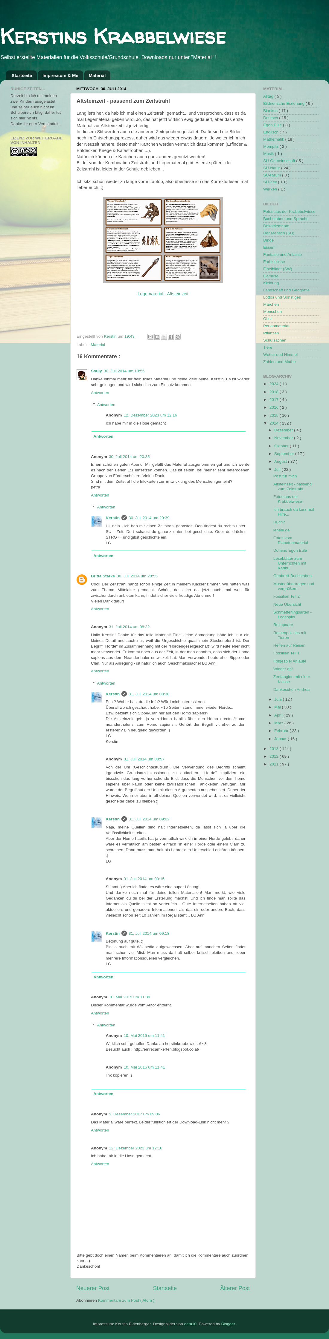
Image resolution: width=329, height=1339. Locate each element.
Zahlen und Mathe (279, 361)
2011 (274, 764)
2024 (274, 384)
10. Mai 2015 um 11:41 (144, 1035)
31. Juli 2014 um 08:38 (149, 694)
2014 (274, 423)
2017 (274, 399)
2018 (274, 392)
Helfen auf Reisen (289, 645)
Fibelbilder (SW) (277, 269)
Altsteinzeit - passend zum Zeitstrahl (292, 486)
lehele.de (281, 530)
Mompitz (271, 146)
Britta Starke (103, 576)
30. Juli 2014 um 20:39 (149, 518)
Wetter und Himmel (280, 354)
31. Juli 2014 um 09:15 (144, 879)
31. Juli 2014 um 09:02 (149, 819)
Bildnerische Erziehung (284, 103)
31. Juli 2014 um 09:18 (149, 933)
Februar (282, 730)
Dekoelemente (276, 226)
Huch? (279, 522)
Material (97, 75)
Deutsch (271, 118)
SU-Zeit (270, 182)
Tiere (267, 347)
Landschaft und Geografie (286, 290)
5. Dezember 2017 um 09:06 (134, 1114)
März (279, 723)
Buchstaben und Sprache (286, 218)
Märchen (271, 304)
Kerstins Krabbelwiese (113, 36)
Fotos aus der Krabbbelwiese (289, 211)
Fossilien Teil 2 (286, 596)
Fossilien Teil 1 (286, 653)
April (279, 715)
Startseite (22, 75)
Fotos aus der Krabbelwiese (287, 499)
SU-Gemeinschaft (279, 161)
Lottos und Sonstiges (282, 297)
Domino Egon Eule (290, 550)
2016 (274, 407)
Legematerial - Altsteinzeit (163, 293)
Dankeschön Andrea (291, 689)
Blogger (228, 1324)
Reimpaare (283, 624)
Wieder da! (283, 669)
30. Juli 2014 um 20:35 (129, 456)
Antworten (100, 393)
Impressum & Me (60, 75)
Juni (278, 699)
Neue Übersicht (287, 604)
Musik (269, 153)
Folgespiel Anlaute (289, 661)
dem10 (190, 1324)
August (281, 461)
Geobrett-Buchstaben (292, 576)
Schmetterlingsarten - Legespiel (292, 614)
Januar (281, 739)
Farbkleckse (274, 261)
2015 (274, 415)
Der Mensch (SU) (278, 233)
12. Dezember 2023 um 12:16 (150, 415)
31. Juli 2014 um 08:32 (129, 627)
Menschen (272, 311)
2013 (274, 748)
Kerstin (111, 336)
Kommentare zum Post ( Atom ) (126, 1300)
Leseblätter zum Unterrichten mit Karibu (289, 563)
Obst (267, 318)
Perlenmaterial (276, 326)
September (284, 453)
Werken (270, 189)
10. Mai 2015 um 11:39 (129, 997)
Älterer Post (235, 1288)
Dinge (268, 240)
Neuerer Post (92, 1288)
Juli (277, 469)
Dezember (284, 430)
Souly (96, 371)
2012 (274, 756)
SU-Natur (272, 168)
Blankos (271, 110)
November (284, 438)
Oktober (282, 446)
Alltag (269, 96)
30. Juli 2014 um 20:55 (137, 576)
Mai (278, 707)
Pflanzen (271, 333)
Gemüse (270, 276)
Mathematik (274, 139)
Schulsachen (274, 340)
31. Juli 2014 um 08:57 (144, 759)
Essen (269, 247)
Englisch (271, 132)
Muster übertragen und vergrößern (293, 586)
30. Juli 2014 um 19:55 (124, 371)
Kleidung (271, 283)
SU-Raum (272, 175)
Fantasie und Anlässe (282, 254)
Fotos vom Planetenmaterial (290, 540)
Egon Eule (273, 125)
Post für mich (285, 476)
